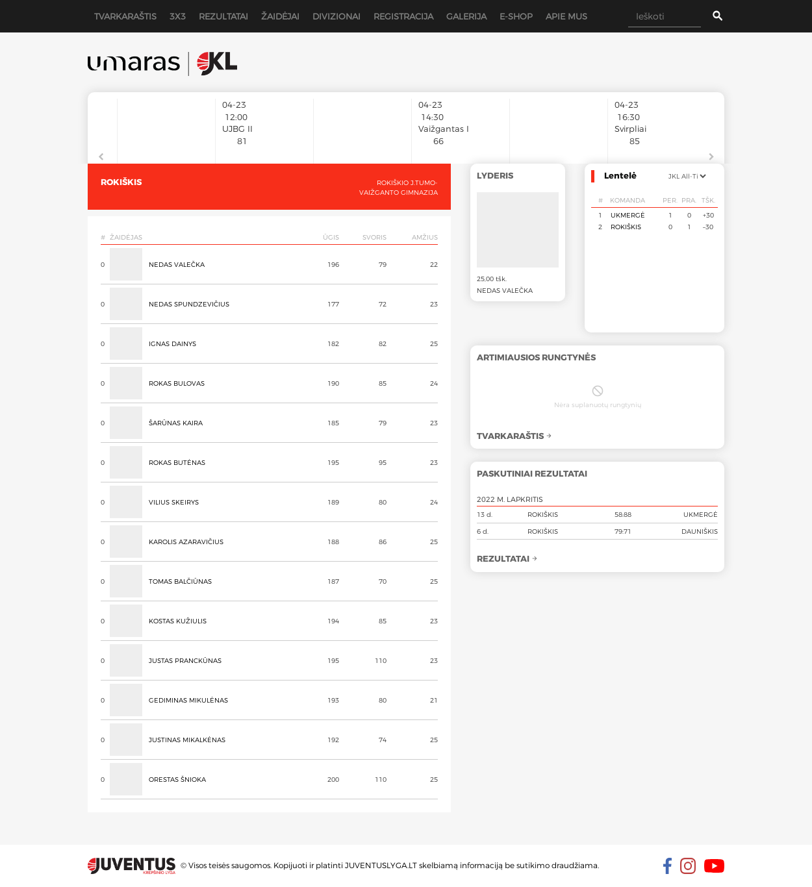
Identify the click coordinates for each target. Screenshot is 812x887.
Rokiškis (626, 227)
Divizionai (336, 16)
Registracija (403, 16)
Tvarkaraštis (125, 16)
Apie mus (566, 16)
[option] (166, 124)
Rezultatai (223, 16)
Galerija (466, 16)
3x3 (178, 16)
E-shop (516, 16)
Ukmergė (628, 215)
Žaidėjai (280, 16)
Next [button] (711, 157)
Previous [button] (100, 157)
